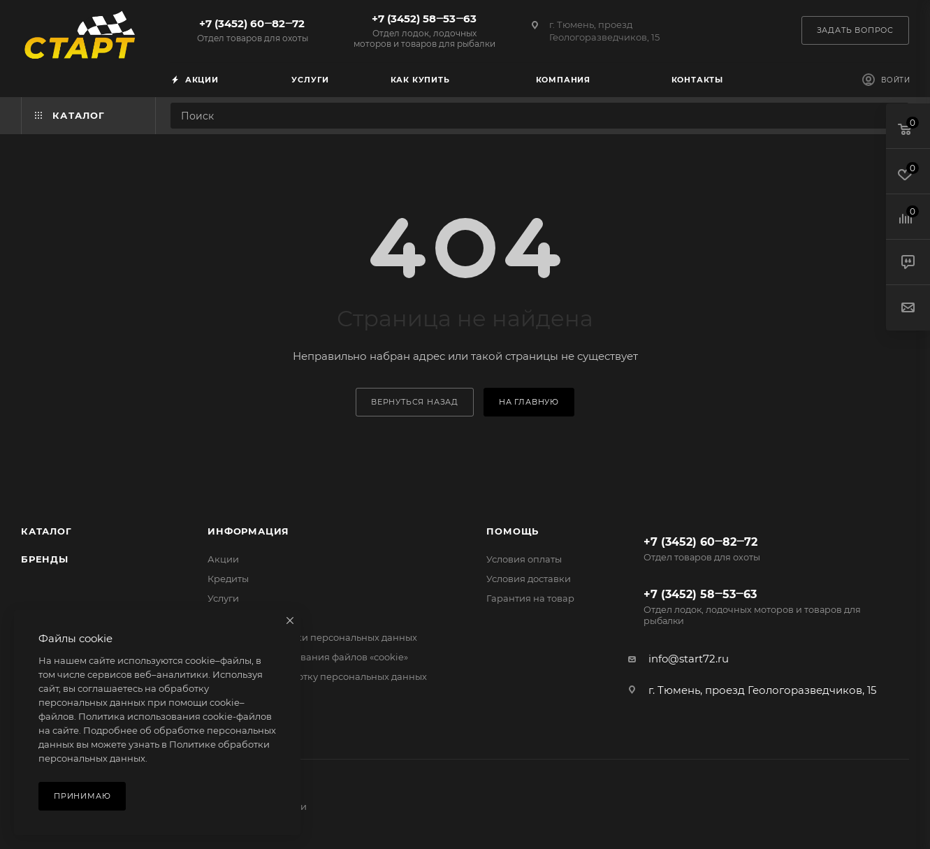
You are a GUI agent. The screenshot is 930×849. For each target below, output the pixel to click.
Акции (223, 559)
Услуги (223, 598)
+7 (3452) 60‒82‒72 (252, 30)
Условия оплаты (524, 559)
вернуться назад (414, 402)
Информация (248, 531)
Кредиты (228, 578)
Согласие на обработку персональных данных (317, 676)
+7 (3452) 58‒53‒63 (424, 30)
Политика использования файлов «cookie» (308, 656)
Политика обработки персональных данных (312, 637)
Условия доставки (528, 578)
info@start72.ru (688, 658)
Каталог (46, 531)
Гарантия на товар (530, 598)
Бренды (44, 559)
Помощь (512, 531)
